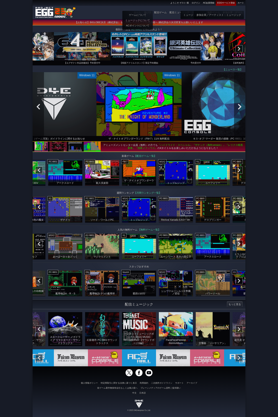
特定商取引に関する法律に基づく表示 (119, 383)
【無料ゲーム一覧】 (149, 231)
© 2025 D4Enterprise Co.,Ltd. (139, 410)
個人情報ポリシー (89, 383)
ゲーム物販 (198, 12)
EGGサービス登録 (226, 3)
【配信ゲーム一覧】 (145, 157)
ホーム (137, 12)
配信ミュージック (179, 12)
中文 (134, 393)
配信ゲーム (160, 12)
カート (241, 3)
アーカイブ (192, 383)
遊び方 (147, 12)
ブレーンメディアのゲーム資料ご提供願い (160, 388)
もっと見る (235, 305)
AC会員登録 (209, 3)
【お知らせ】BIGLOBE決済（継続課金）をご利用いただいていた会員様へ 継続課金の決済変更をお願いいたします (139, 23)
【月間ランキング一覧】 (147, 194)
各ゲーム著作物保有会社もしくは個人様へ (117, 388)
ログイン (196, 3)
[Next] (239, 50)
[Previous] (39, 50)
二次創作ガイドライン (161, 383)
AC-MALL (136, 30)
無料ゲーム (213, 12)
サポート (179, 383)
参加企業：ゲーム (233, 12)
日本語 (142, 393)
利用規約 (144, 383)
